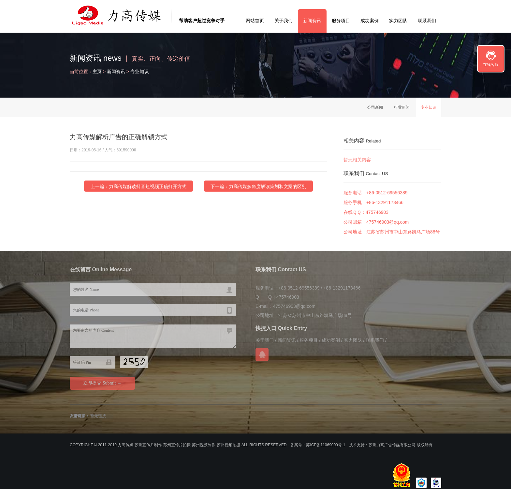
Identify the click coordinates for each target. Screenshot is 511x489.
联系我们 (427, 20)
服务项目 (341, 20)
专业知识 (139, 71)
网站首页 (255, 20)
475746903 (377, 213)
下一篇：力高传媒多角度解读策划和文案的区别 (258, 186)
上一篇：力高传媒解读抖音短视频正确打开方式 (138, 186)
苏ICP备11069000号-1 (325, 445)
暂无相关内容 (357, 160)
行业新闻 (402, 107)
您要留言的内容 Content (153, 336)
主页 (97, 71)
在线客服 (491, 64)
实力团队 (398, 20)
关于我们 (283, 20)
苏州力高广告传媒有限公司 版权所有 (400, 445)
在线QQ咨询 (262, 354)
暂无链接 (98, 416)
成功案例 (369, 20)
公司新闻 (375, 107)
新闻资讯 (312, 20)
